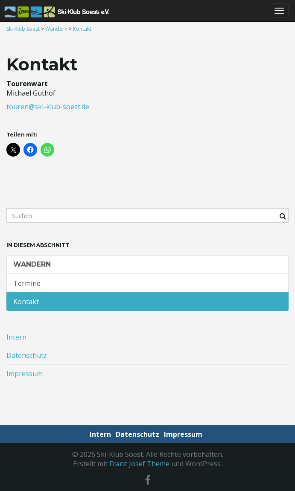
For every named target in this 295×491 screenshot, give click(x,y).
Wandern (32, 264)
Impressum (24, 373)
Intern (16, 337)
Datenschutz (26, 355)
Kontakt (26, 301)
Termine (27, 283)
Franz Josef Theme (139, 463)
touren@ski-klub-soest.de (47, 106)
